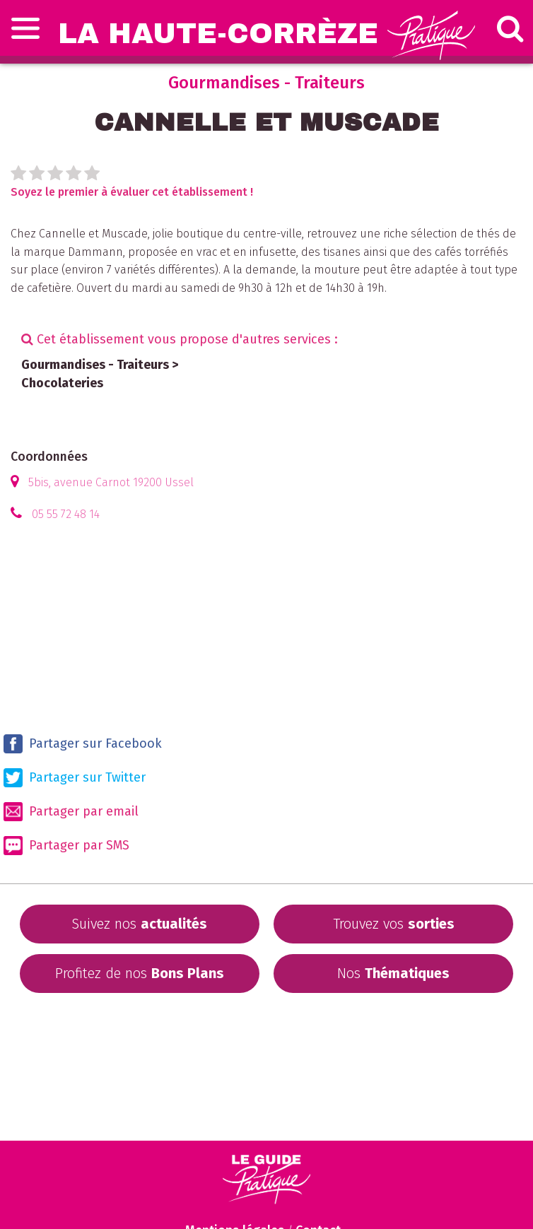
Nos (393, 973)
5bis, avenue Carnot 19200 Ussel (111, 482)
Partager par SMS (66, 845)
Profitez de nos (139, 973)
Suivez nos (139, 923)
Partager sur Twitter (75, 777)
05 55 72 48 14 (66, 514)
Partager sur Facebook (83, 743)
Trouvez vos (394, 923)
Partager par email (71, 811)
